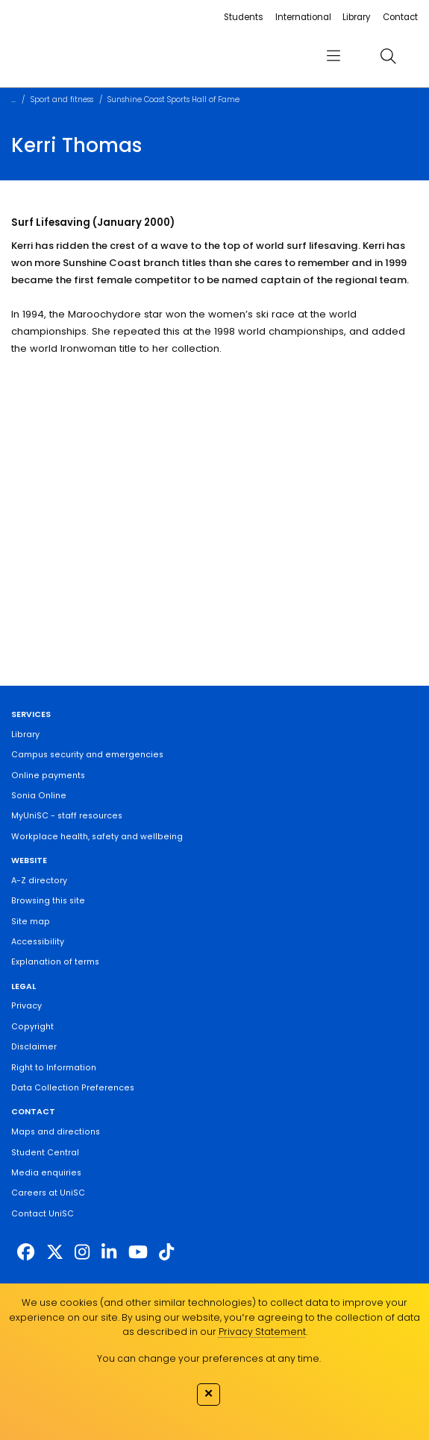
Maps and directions (55, 1131)
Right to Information (53, 1067)
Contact (400, 17)
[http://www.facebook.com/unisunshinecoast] (25, 1253)
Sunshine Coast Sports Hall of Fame (173, 99)
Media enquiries (46, 1172)
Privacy (26, 1005)
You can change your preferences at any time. (209, 1358)
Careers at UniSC (48, 1193)
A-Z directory (39, 880)
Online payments (48, 775)
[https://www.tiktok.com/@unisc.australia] (166, 1253)
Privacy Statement (262, 1331)
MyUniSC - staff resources (66, 815)
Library (356, 17)
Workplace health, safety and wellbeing (97, 836)
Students (243, 17)
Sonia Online (38, 795)
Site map (30, 921)
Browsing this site (48, 900)
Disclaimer (34, 1046)
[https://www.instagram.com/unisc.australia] (82, 1253)
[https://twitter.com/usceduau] (54, 1253)
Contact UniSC (42, 1213)
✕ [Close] (208, 1393)
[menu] (333, 56)
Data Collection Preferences (72, 1087)
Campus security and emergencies (87, 754)
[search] (388, 55)
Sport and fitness (62, 99)
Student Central (45, 1152)
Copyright (32, 1026)
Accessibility (37, 941)
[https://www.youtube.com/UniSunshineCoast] (138, 1253)
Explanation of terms (55, 961)
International (303, 17)
